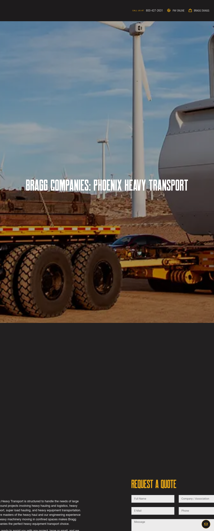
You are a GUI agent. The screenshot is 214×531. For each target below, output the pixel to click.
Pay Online (178, 10)
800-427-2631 (154, 10)
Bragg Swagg (201, 10)
